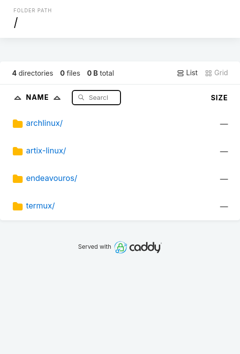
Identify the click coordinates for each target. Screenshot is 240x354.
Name (45, 97)
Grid (216, 72)
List (187, 72)
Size (219, 97)
